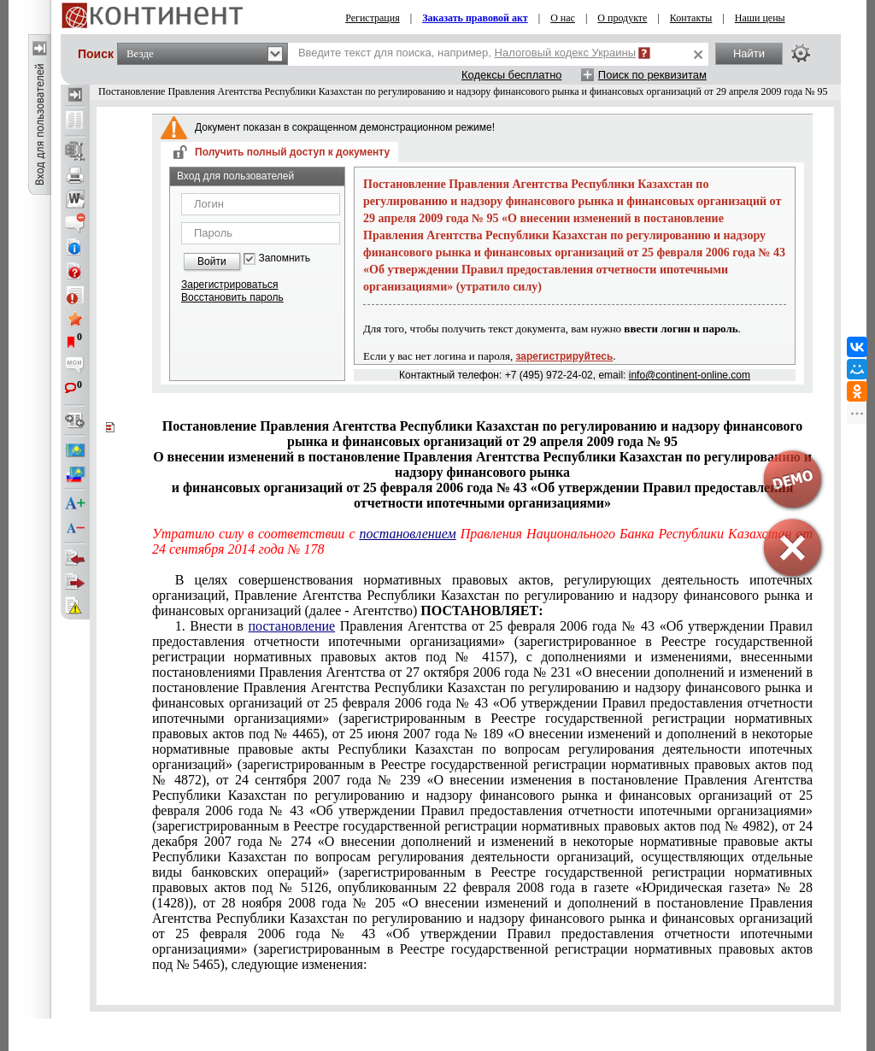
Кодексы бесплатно (511, 74)
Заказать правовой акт (475, 18)
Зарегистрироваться (229, 285)
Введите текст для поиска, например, (467, 52)
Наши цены (760, 18)
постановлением (408, 533)
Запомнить (284, 258)
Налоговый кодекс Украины (566, 52)
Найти (749, 53)
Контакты (691, 18)
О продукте (622, 18)
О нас (562, 18)
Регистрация (372, 18)
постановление (292, 626)
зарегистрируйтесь (565, 356)
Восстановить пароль (232, 297)
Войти (211, 261)
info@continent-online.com (689, 375)
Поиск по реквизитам (652, 74)
